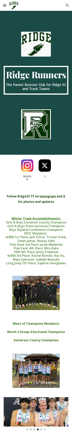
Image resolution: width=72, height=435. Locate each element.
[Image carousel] (36, 413)
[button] (4, 5)
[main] (36, 80)
